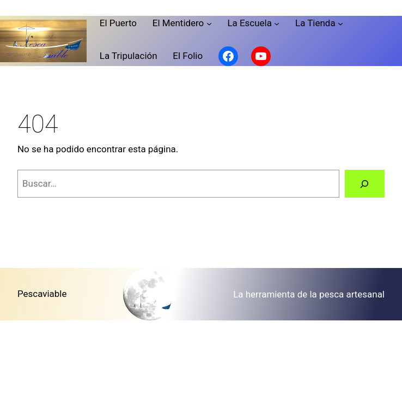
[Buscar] (365, 184)
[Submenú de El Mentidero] (209, 23)
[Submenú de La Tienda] (340, 23)
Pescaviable (41, 293)
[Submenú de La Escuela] (276, 23)
